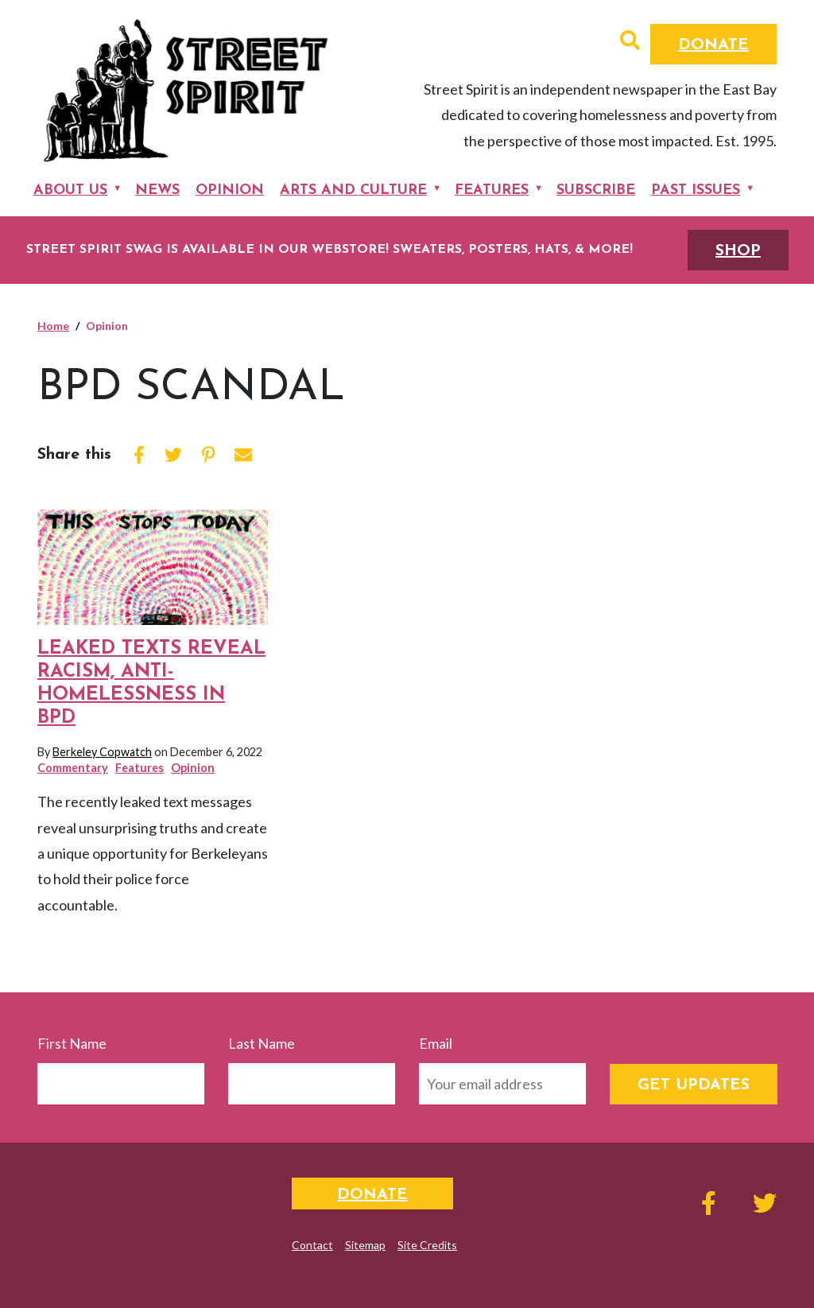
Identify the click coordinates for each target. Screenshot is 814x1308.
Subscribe (595, 190)
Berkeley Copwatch (102, 752)
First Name (72, 1043)
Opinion (230, 190)
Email (435, 1043)
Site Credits (427, 1245)
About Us (70, 190)
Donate (713, 45)
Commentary (72, 767)
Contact (312, 1245)
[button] (630, 42)
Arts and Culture (353, 190)
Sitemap (365, 1245)
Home (53, 325)
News (157, 190)
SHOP (738, 251)
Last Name (261, 1043)
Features (492, 190)
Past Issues (695, 190)
